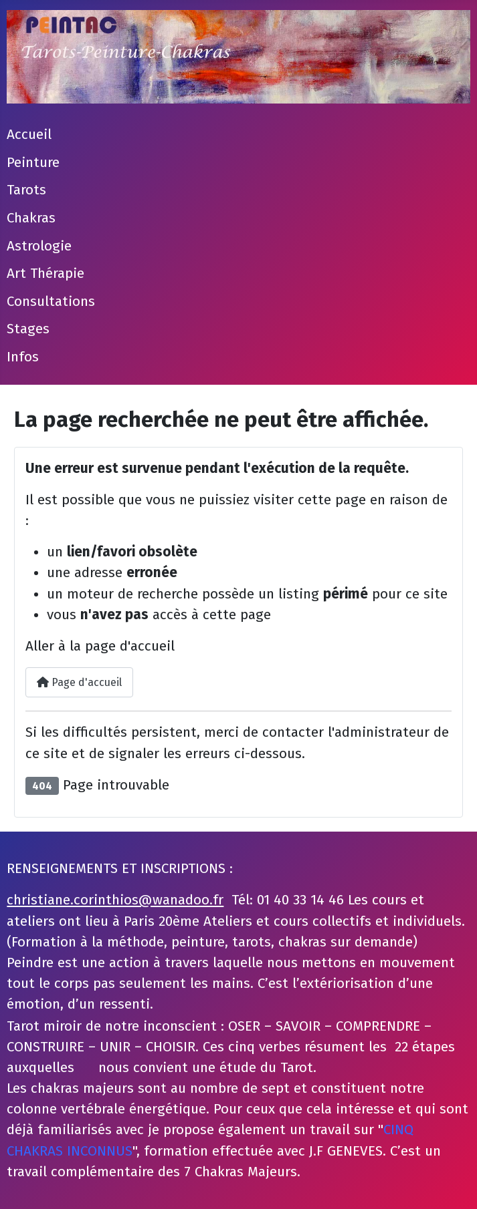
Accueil (29, 134)
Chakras (31, 218)
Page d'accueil (79, 682)
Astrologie (39, 246)
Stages (28, 329)
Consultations (51, 301)
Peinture (33, 162)
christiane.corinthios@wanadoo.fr (115, 900)
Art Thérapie (45, 273)
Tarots (26, 190)
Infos (23, 357)
